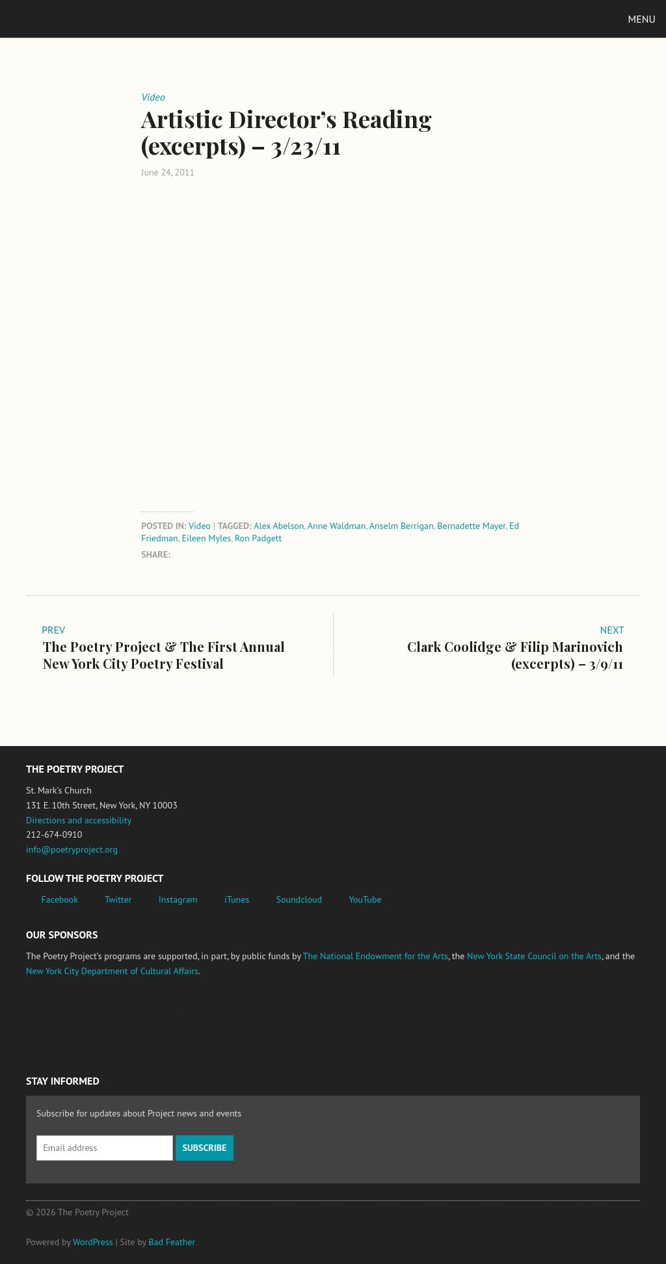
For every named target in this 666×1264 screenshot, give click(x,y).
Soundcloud (299, 899)
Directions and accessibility (78, 820)
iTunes (236, 899)
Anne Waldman (337, 526)
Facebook (60, 899)
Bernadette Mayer (471, 526)
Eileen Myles (207, 538)
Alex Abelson (279, 526)
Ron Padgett (258, 538)
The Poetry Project (70, 18)
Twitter (118, 899)
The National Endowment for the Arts (375, 956)
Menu (642, 18)
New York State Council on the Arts (534, 956)
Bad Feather (171, 1242)
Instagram (178, 899)
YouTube (365, 899)
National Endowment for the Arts (62, 1020)
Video (200, 526)
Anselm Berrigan (401, 526)
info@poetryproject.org (72, 849)
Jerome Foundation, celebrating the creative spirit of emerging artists (146, 1019)
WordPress (93, 1242)
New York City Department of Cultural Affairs (112, 971)
